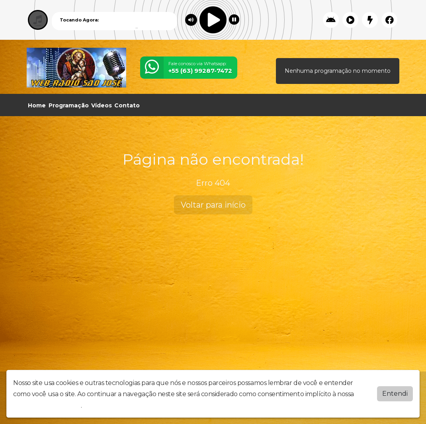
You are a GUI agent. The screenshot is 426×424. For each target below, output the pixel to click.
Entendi (395, 393)
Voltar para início (213, 205)
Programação (69, 105)
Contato (127, 105)
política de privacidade (47, 405)
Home (37, 105)
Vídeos (101, 105)
